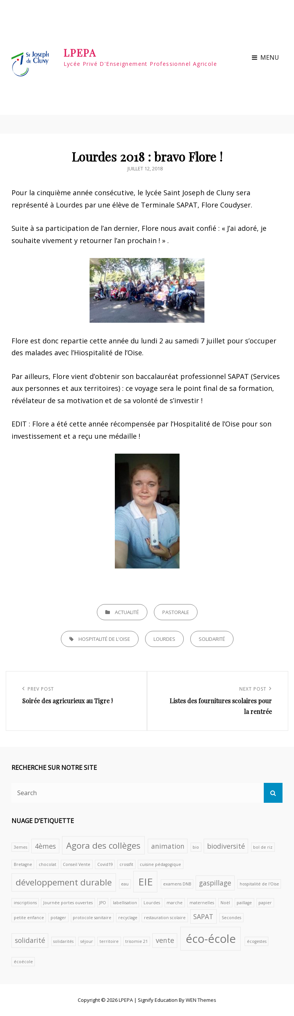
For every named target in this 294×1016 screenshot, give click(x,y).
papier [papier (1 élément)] (265, 902)
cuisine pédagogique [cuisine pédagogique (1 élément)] (160, 864)
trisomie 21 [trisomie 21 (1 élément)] (136, 941)
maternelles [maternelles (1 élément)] (201, 902)
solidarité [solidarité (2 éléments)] (30, 940)
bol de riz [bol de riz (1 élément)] (263, 847)
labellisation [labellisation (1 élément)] (125, 902)
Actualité (127, 612)
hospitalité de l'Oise (104, 638)
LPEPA (80, 52)
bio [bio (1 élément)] (196, 847)
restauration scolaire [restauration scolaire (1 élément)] (165, 917)
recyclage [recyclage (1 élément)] (127, 917)
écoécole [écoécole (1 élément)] (23, 961)
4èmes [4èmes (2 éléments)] (45, 846)
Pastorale (175, 612)
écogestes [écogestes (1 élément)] (256, 941)
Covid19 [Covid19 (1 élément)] (105, 864)
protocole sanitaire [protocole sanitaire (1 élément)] (92, 917)
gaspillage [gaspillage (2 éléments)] (215, 882)
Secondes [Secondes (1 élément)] (231, 917)
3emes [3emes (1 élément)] (20, 847)
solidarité (212, 638)
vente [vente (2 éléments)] (165, 940)
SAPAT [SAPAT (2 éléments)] (203, 916)
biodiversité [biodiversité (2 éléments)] (226, 846)
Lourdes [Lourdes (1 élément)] (152, 902)
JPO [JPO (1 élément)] (102, 902)
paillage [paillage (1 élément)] (244, 902)
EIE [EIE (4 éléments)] (145, 882)
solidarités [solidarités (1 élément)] (63, 941)
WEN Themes (201, 999)
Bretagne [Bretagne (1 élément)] (23, 864)
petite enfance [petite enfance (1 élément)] (29, 917)
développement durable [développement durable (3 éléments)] (64, 882)
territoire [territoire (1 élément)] (109, 941)
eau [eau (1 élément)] (125, 884)
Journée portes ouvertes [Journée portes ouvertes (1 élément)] (68, 902)
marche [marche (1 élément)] (175, 902)
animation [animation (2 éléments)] (168, 846)
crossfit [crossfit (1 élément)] (126, 864)
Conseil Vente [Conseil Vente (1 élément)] (76, 864)
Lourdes (164, 638)
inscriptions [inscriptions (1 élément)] (25, 902)
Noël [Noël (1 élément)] (225, 902)
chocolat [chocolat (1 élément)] (47, 864)
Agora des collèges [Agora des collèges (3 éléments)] (103, 845)
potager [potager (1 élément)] (58, 917)
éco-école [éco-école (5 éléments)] (211, 938)
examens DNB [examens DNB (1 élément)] (177, 884)
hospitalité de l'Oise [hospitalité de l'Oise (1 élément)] (259, 884)
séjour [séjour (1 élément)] (86, 941)
